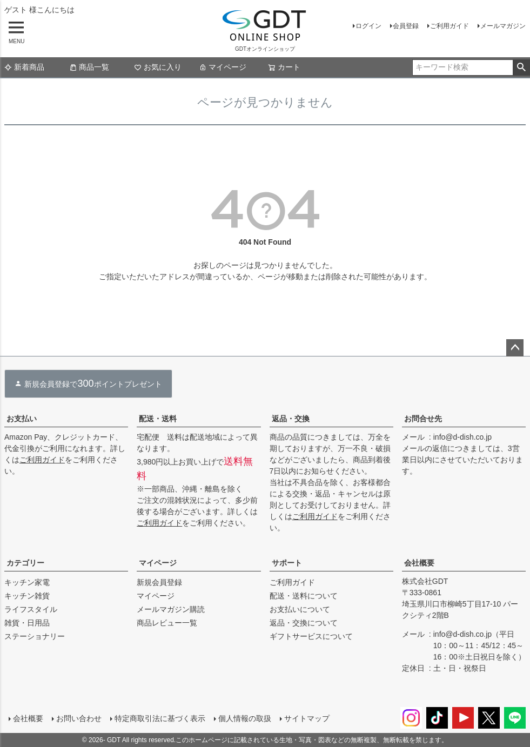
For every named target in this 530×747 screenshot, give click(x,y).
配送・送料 (158, 418)
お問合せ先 (423, 418)
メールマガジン (503, 26)
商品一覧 (89, 67)
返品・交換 (291, 418)
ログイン (368, 26)
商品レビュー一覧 (167, 622)
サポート (287, 562)
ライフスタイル (30, 609)
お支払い (21, 418)
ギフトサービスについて (311, 636)
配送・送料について (304, 595)
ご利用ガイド (449, 26)
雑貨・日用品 (27, 622)
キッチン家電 (27, 582)
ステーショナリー (34, 636)
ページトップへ (515, 347)
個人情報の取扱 (244, 718)
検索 (521, 67)
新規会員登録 (159, 582)
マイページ (222, 67)
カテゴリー (25, 562)
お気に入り (158, 67)
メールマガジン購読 (171, 609)
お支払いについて (300, 609)
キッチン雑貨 (27, 595)
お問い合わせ (79, 718)
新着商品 (24, 67)
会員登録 (406, 26)
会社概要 (419, 562)
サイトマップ (307, 718)
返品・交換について (304, 622)
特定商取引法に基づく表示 (160, 718)
